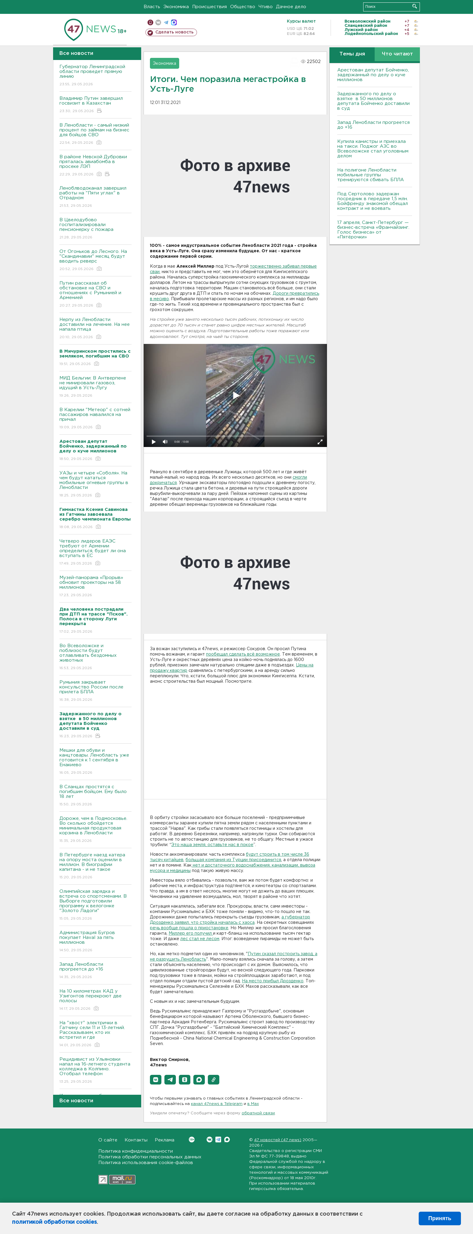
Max (227, 1139)
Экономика (176, 7)
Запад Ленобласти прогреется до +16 (95, 971)
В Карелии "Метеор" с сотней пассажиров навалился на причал (95, 419)
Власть (152, 7)
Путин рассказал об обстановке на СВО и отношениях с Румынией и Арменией (95, 294)
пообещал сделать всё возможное (243, 654)
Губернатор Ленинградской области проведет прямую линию (95, 76)
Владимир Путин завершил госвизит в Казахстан (95, 105)
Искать (414, 6)
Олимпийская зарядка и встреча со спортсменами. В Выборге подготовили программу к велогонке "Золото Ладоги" (95, 905)
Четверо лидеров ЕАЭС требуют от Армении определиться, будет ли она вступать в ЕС (95, 552)
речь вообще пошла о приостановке (189, 928)
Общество (242, 7)
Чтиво (266, 7)
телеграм (166, 22)
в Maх (253, 1104)
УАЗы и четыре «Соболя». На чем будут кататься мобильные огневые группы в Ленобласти (95, 484)
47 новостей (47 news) (277, 1140)
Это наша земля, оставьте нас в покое (212, 845)
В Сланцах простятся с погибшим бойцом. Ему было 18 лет (95, 796)
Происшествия (209, 7)
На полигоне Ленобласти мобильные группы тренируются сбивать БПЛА (370, 175)
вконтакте (158, 22)
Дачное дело (291, 7)
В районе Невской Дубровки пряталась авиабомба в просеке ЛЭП (95, 166)
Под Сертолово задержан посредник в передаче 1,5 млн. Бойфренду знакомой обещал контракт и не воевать (372, 201)
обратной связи (258, 1113)
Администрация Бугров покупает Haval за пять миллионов (95, 942)
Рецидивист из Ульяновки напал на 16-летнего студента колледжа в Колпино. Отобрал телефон (95, 1070)
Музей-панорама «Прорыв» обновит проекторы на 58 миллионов (95, 587)
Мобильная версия (150, 22)
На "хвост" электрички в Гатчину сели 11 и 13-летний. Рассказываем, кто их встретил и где (95, 1034)
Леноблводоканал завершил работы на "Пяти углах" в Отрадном (95, 197)
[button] (155, 1079)
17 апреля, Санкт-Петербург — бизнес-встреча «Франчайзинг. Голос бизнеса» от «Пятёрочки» (373, 230)
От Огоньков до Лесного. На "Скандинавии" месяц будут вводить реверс (95, 261)
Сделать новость (174, 32)
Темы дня (352, 54)
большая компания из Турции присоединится (233, 860)
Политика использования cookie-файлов (145, 1163)
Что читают (397, 54)
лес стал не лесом (199, 939)
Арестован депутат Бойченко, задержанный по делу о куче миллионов (373, 75)
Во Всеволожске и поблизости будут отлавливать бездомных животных (95, 657)
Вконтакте (192, 1139)
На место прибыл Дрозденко (272, 981)
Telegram (218, 1139)
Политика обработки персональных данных (150, 1157)
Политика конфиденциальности (135, 1151)
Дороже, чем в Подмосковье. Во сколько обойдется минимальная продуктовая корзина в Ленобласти (95, 830)
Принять (439, 1218)
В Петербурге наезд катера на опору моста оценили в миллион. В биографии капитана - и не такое (95, 866)
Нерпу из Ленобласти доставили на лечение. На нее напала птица (95, 329)
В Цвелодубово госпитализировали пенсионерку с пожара (95, 229)
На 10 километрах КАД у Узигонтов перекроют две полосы (95, 1000)
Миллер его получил (191, 933)
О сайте (107, 1140)
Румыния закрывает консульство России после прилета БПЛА (95, 691)
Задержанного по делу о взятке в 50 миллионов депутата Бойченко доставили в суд (373, 101)
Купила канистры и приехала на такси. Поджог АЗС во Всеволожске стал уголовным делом (372, 149)
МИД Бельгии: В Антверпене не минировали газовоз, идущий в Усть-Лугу (95, 387)
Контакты (136, 1140)
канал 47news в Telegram (217, 1104)
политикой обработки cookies (54, 1222)
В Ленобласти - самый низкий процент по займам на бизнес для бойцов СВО (95, 134)
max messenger (174, 22)
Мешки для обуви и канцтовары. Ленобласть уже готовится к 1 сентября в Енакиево (95, 761)
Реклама (164, 1140)
